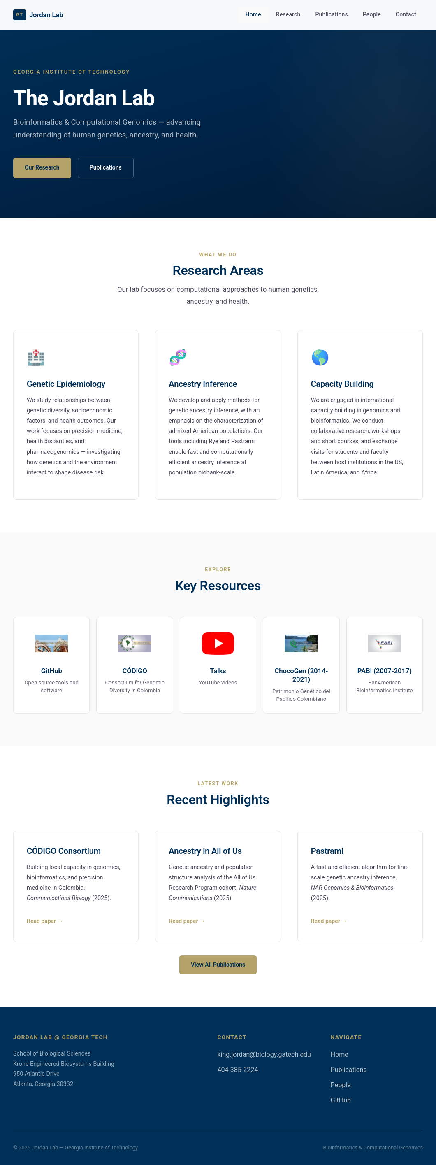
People (372, 14)
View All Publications (218, 964)
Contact (406, 14)
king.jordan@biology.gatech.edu (264, 1054)
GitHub (341, 1100)
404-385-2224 (237, 1070)
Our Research (42, 167)
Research (288, 14)
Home (253, 14)
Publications (331, 14)
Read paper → (45, 921)
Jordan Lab (38, 14)
